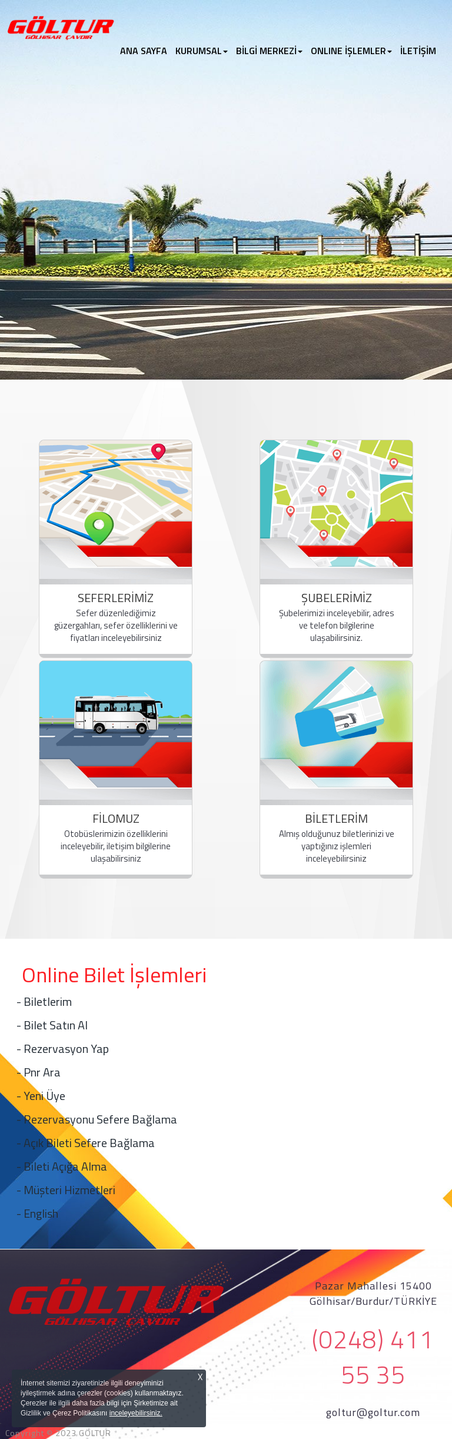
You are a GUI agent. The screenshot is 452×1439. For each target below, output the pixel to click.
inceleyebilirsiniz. (135, 1413)
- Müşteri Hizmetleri (65, 1190)
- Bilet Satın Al (52, 1025)
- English (37, 1213)
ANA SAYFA (145, 51)
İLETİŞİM (418, 51)
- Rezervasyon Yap (62, 1048)
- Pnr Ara (38, 1072)
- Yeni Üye (40, 1095)
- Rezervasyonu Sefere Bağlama (96, 1119)
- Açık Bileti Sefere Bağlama (85, 1143)
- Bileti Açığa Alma (61, 1166)
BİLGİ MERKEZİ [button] (269, 51)
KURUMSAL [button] (201, 51)
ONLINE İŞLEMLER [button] (351, 51)
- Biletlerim (44, 1001)
